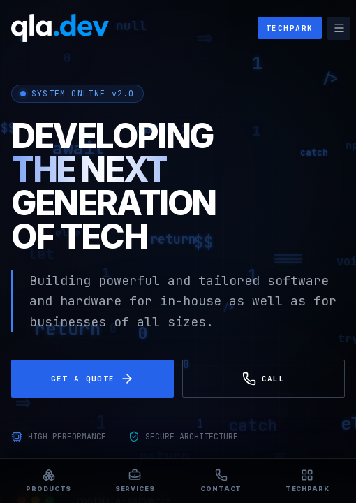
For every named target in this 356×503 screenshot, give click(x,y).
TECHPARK (289, 28)
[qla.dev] (60, 28)
